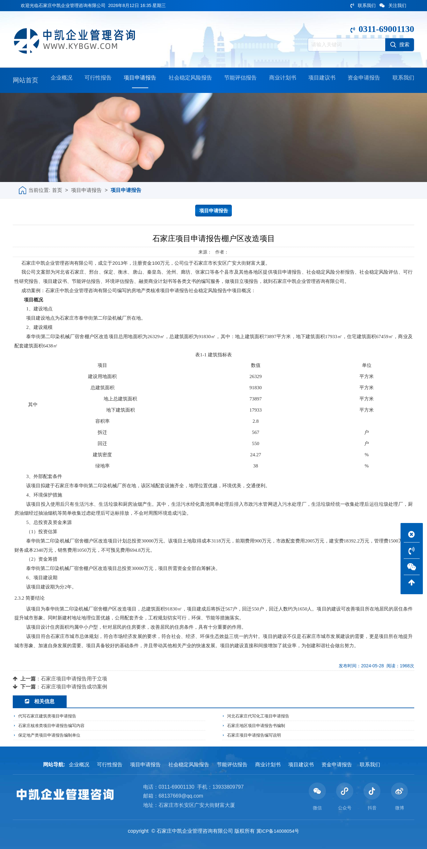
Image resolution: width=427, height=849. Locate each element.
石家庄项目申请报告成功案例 (74, 686)
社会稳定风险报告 (187, 80)
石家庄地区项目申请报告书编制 (258, 725)
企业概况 (58, 80)
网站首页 (25, 80)
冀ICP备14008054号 (277, 831)
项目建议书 (320, 80)
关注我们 (392, 5)
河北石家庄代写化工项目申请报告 (260, 716)
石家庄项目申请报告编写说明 (256, 734)
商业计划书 (282, 80)
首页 (57, 190)
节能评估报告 (239, 80)
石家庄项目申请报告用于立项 (74, 678)
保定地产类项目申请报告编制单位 (51, 734)
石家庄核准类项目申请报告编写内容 (54, 725)
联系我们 (363, 5)
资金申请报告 (362, 80)
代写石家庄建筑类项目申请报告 (49, 716)
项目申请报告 (136, 80)
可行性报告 (94, 80)
